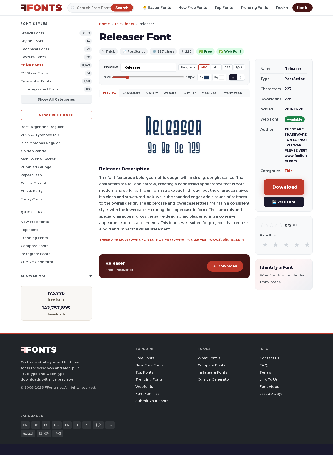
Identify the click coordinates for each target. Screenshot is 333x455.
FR (67, 425)
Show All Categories (56, 99)
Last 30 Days (271, 393)
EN (25, 425)
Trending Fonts (254, 8)
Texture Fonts (33, 57)
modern (106, 190)
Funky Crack (31, 199)
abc (216, 67)
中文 (98, 425)
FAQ (263, 365)
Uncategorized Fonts (40, 89)
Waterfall (171, 93)
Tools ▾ (281, 8)
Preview (109, 93)
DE (36, 425)
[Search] (100, 8)
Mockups (209, 93)
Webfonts (144, 386)
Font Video (269, 386)
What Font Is (209, 358)
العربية (28, 433)
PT (86, 425)
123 (227, 67)
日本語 (44, 433)
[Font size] (148, 77)
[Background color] (221, 77)
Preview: (111, 67)
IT (76, 425)
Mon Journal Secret (38, 159)
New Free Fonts (192, 8)
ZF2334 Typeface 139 (40, 135)
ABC (204, 67)
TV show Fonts (34, 73)
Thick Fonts (32, 65)
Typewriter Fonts (36, 81)
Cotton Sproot (33, 183)
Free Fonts (144, 358)
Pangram (188, 67)
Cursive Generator (37, 262)
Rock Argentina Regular (42, 127)
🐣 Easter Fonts (157, 8)
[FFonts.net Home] (41, 7)
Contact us (269, 358)
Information (232, 93)
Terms (265, 372)
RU (109, 425)
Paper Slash (31, 175)
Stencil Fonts (32, 33)
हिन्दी (58, 433)
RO (56, 425)
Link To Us (269, 379)
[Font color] (206, 77)
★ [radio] (265, 245)
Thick (290, 171)
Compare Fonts (34, 246)
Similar (190, 93)
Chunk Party (31, 191)
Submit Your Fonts (151, 401)
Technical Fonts (35, 49)
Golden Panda (33, 151)
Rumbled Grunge (36, 167)
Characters (131, 93)
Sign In (302, 8)
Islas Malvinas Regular (40, 143)
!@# (239, 67)
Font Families (147, 393)
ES (46, 425)
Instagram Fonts (35, 254)
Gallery (152, 93)
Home (104, 24)
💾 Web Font (283, 201)
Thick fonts (124, 24)
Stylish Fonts (32, 41)
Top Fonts (223, 8)
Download (225, 266)
